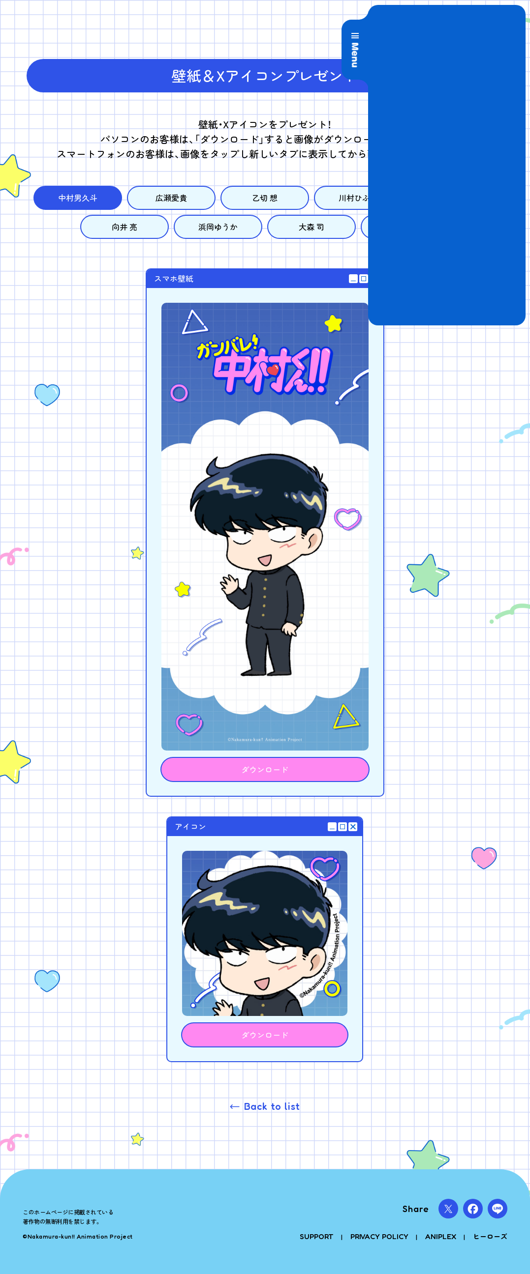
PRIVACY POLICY (379, 1236)
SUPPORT (317, 1236)
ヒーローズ (490, 1236)
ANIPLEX (440, 1236)
